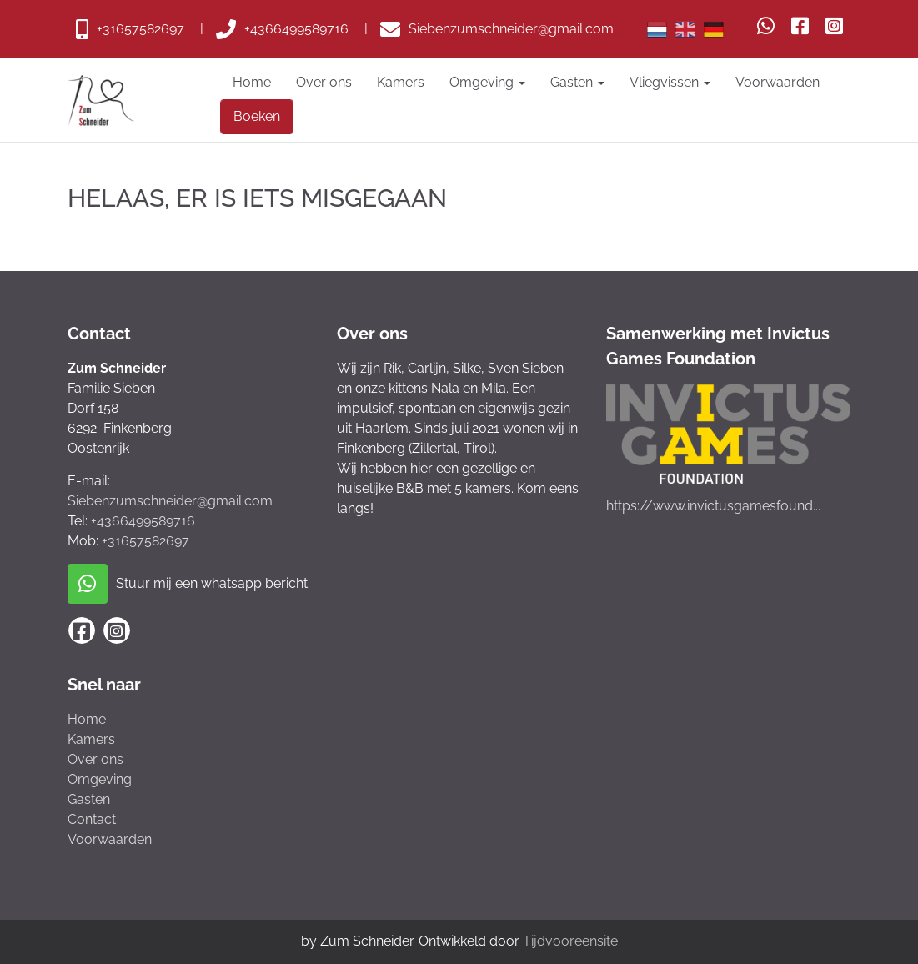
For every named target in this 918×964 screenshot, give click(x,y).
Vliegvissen (670, 82)
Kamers (400, 82)
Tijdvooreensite (570, 941)
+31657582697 (145, 541)
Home (252, 82)
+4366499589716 (143, 521)
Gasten (577, 82)
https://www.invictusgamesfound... (713, 506)
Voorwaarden (777, 82)
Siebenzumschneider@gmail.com (170, 501)
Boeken (256, 116)
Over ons (324, 82)
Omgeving (487, 82)
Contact (92, 819)
